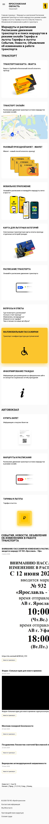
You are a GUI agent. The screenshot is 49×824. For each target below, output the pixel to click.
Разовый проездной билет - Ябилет (22, 147)
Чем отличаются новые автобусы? (16, 321)
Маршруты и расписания (17, 457)
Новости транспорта (9, 660)
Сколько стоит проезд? (12, 315)
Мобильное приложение (17, 186)
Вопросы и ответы (13, 308)
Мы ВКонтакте (6, 808)
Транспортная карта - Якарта (19, 64)
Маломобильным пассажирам (20, 332)
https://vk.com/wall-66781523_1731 (14, 656)
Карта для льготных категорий (20, 228)
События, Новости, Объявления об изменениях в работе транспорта (24, 538)
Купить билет (10, 418)
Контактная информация (10, 804)
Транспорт (9, 55)
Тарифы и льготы (13, 499)
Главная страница (8, 15)
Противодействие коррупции (12, 813)
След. (23, 786)
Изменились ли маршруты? (13, 317)
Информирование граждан (18, 371)
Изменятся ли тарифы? (12, 319)
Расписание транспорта (17, 269)
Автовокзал (10, 409)
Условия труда (6, 816)
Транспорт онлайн (13, 105)
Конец (29, 786)
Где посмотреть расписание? (14, 313)
